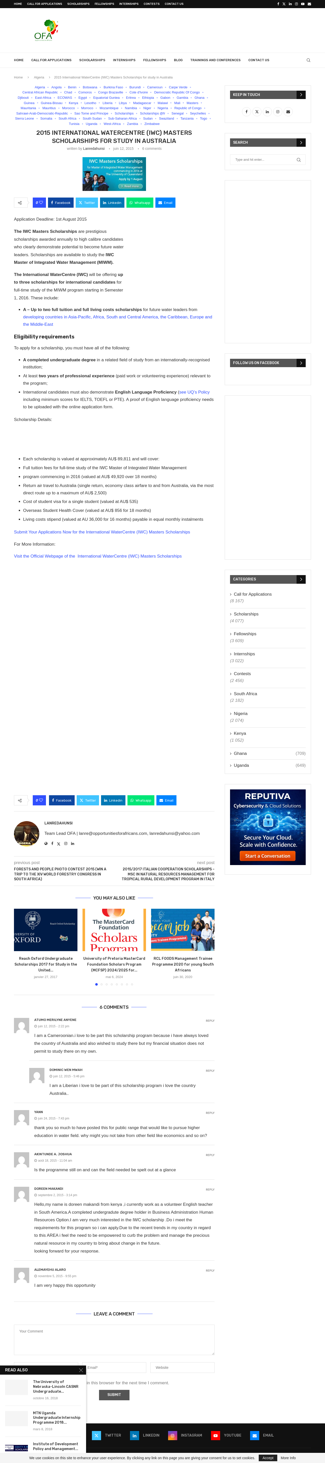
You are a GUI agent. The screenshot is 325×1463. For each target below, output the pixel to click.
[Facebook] (278, 4)
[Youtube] (302, 4)
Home (18, 4)
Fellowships (104, 4)
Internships (129, 4)
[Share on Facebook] (61, 203)
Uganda (270, 765)
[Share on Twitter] (87, 203)
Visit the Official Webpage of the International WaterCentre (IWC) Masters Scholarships (98, 556)
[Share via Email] (165, 203)
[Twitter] (284, 4)
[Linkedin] (290, 4)
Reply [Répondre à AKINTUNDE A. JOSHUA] (210, 1155)
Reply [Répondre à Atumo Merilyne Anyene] (210, 1020)
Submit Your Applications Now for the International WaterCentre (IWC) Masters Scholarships (102, 532)
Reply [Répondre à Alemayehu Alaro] (210, 1270)
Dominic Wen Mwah (66, 1070)
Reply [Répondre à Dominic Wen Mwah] (210, 1070)
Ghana (270, 754)
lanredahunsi (94, 149)
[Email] (309, 4)
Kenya (240, 733)
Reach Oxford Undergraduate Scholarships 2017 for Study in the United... (45, 964)
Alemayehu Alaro (50, 1270)
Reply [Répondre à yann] (210, 1113)
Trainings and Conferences (215, 60)
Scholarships (78, 4)
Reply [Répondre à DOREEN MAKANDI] (210, 1189)
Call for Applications (44, 4)
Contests (152, 4)
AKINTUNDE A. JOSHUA (53, 1154)
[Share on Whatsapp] (139, 203)
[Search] (308, 60)
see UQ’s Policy (194, 392)
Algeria (39, 77)
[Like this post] (41, 203)
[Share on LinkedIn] (112, 203)
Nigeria (241, 713)
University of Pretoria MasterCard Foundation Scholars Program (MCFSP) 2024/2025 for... (114, 964)
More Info (288, 1458)
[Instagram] (296, 4)
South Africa (245, 693)
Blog (178, 60)
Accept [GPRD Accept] (268, 1458)
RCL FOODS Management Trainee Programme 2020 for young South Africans (183, 964)
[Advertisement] (218, 29)
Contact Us (174, 4)
